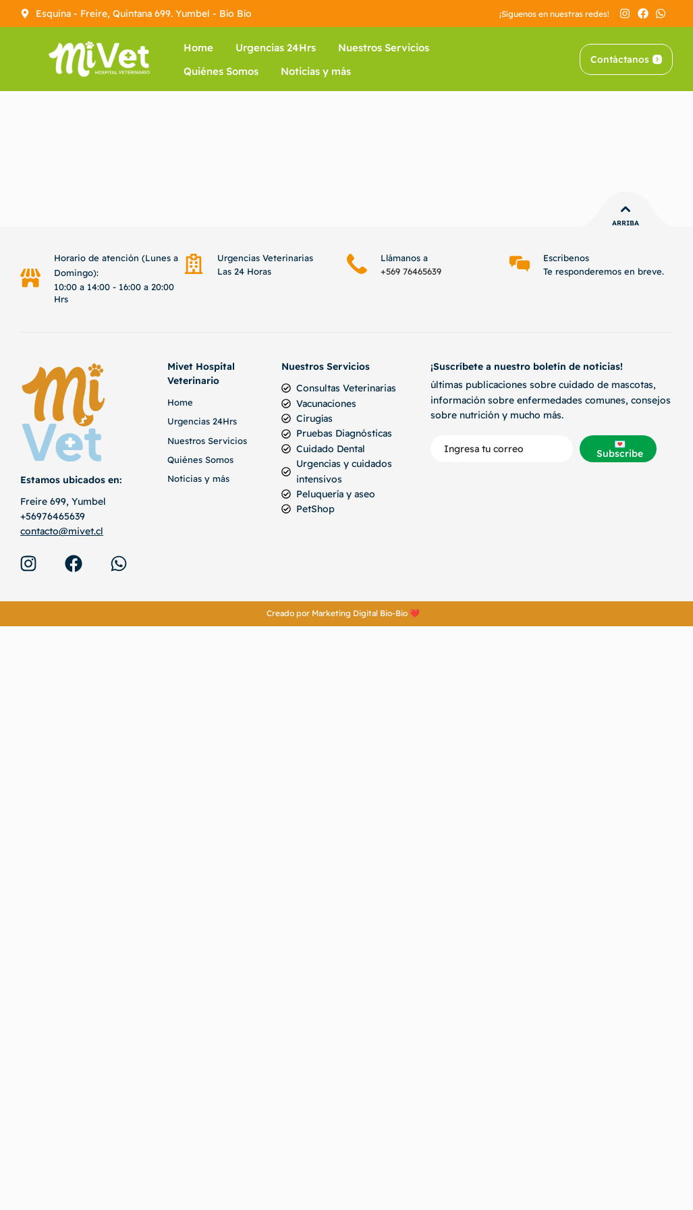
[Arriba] (625, 209)
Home (198, 47)
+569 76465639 (411, 271)
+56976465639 (52, 516)
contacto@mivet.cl (61, 531)
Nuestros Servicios (383, 47)
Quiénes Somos (221, 71)
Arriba (625, 223)
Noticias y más (316, 71)
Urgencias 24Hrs (275, 47)
